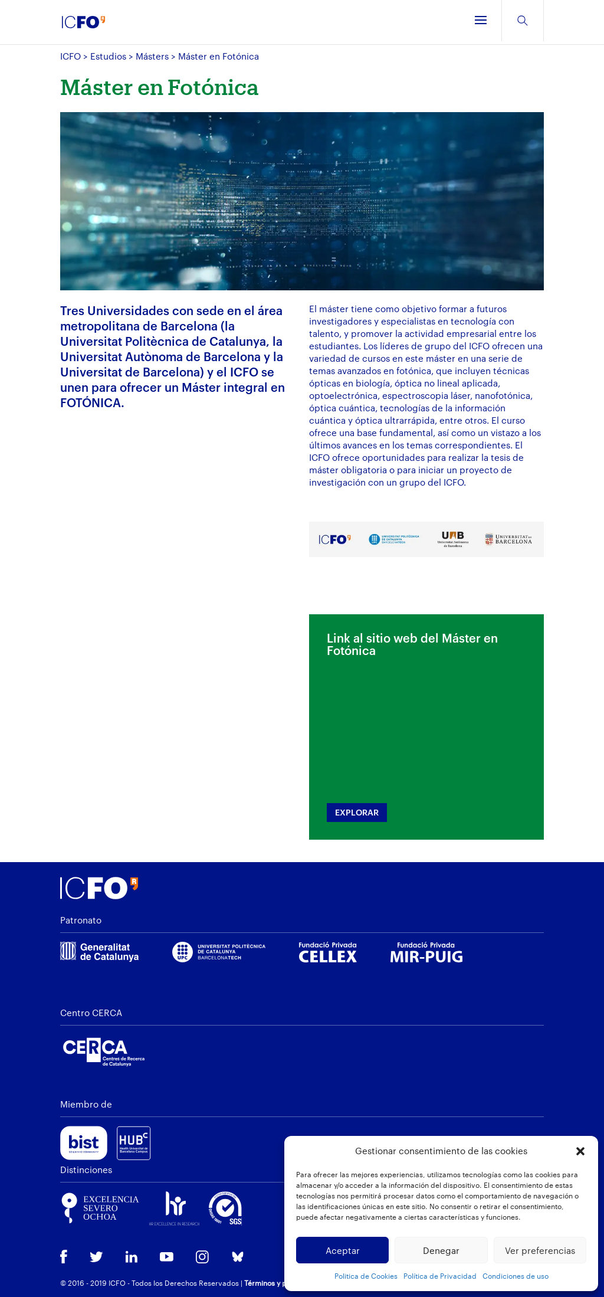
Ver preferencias (540, 1250)
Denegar (441, 1250)
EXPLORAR (357, 812)
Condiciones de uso (515, 1276)
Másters (152, 56)
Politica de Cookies (366, 1276)
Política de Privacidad (440, 1276)
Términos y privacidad (281, 1283)
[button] (580, 1151)
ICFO (70, 56)
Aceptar (343, 1250)
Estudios (108, 56)
